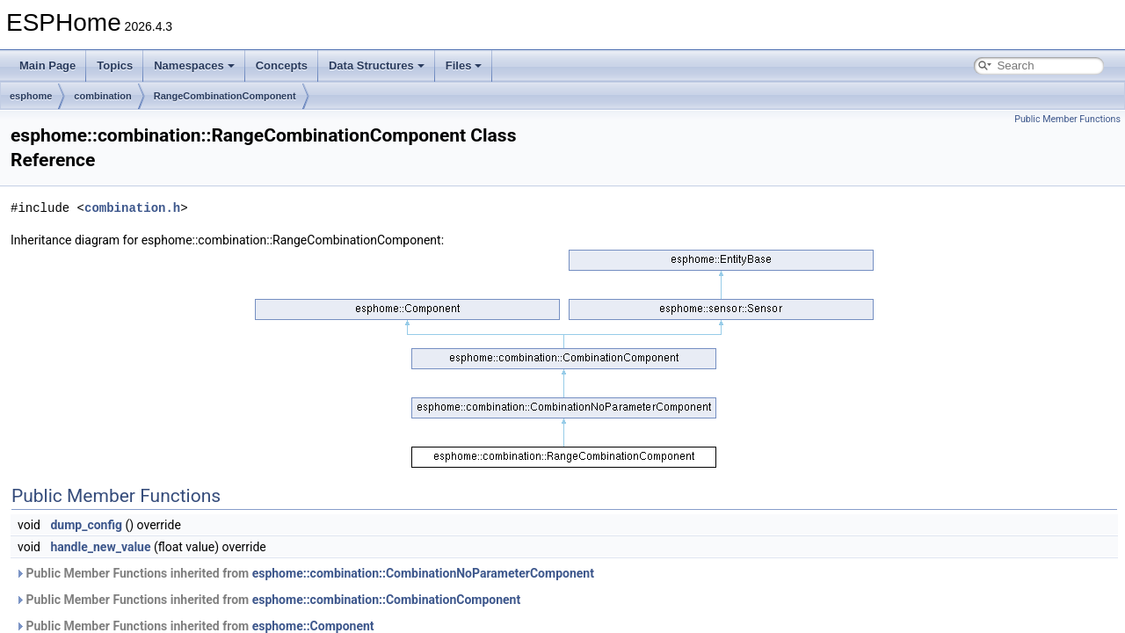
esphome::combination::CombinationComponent (386, 600)
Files (464, 65)
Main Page (47, 65)
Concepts (282, 65)
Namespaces (194, 65)
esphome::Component (313, 626)
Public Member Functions (1067, 119)
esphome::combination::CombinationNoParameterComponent (423, 573)
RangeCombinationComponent (225, 96)
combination (102, 96)
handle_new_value (100, 547)
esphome (31, 96)
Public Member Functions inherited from (304, 573)
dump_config (86, 525)
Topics (115, 65)
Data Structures (377, 65)
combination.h (132, 208)
